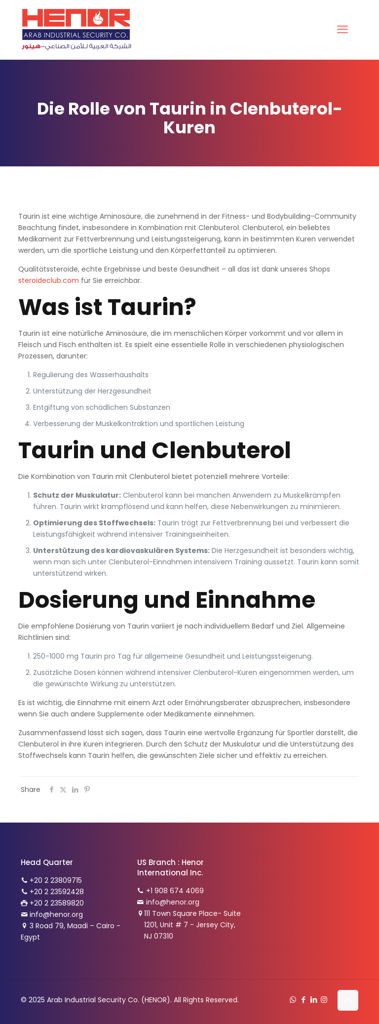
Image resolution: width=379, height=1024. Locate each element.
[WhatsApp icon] (293, 999)
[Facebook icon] (303, 999)
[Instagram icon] (324, 999)
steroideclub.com (48, 280)
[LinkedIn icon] (313, 999)
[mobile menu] (342, 29)
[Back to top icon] (348, 1000)
